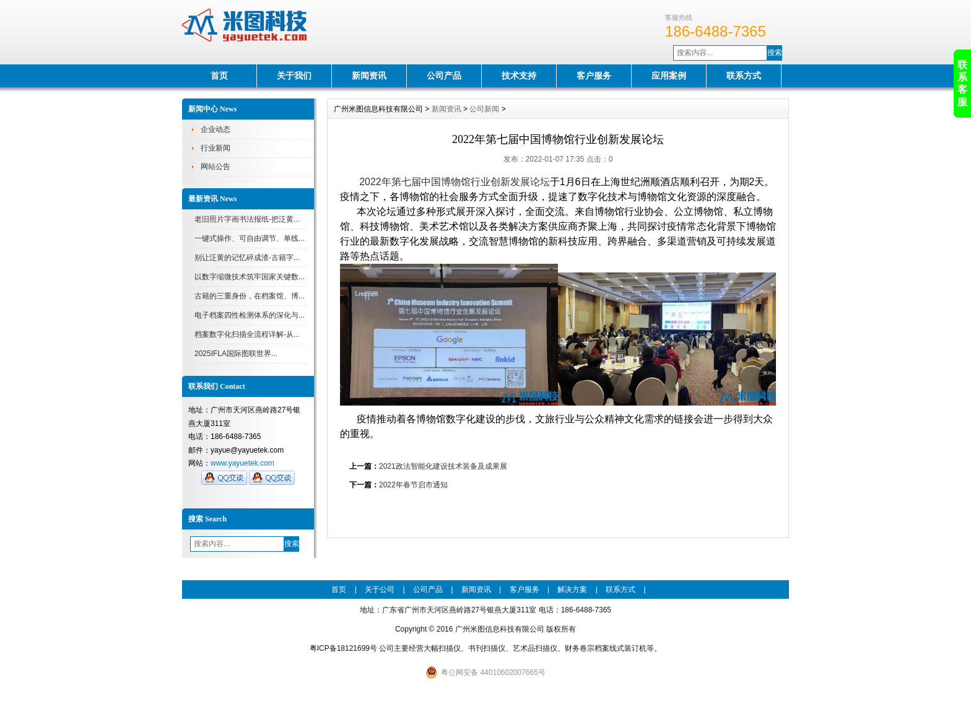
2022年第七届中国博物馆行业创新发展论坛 (454, 181)
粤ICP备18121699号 (343, 648)
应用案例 (668, 75)
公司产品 (444, 75)
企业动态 (215, 129)
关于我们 (294, 75)
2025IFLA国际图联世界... (235, 353)
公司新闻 (484, 109)
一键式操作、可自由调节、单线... (249, 238)
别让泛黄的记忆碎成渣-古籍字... (247, 257)
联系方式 (743, 75)
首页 (219, 75)
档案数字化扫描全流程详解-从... (247, 334)
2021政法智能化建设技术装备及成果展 (443, 466)
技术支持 (519, 75)
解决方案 (572, 589)
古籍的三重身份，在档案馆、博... (249, 296)
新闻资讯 (369, 75)
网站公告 (215, 166)
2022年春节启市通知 (413, 485)
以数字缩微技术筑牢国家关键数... (249, 276)
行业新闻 (215, 148)
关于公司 (379, 589)
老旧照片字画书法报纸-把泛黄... (247, 219)
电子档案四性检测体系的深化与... (249, 315)
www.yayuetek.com (242, 463)
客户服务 (594, 75)
